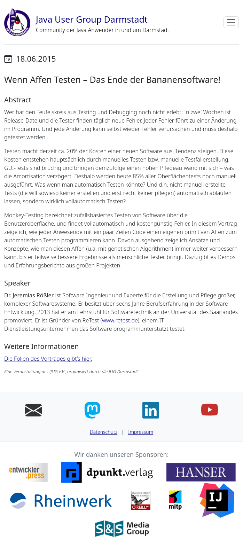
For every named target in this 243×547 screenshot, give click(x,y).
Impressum (140, 432)
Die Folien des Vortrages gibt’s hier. (48, 358)
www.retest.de (120, 320)
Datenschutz (103, 432)
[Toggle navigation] (231, 22)
